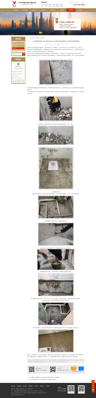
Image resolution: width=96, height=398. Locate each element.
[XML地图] (39, 392)
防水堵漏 (25, 10)
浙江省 (50, 4)
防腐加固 (34, 10)
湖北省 (57, 4)
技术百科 (62, 10)
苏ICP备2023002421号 (19, 392)
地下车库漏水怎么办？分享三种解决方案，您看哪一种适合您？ (44, 379)
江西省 (61, 4)
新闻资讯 (71, 10)
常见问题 (14, 48)
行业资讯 (14, 45)
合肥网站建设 (33, 392)
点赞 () (81, 368)
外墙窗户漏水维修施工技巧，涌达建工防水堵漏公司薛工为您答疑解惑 (45, 377)
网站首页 (16, 10)
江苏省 (42, 4)
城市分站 (83, 2)
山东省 (53, 4)
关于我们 (80, 10)
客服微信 (71, 2)
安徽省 (46, 4)
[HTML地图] (43, 392)
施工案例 (43, 10)
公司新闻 (14, 42)
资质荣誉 (77, 2)
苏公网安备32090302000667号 (18, 394)
